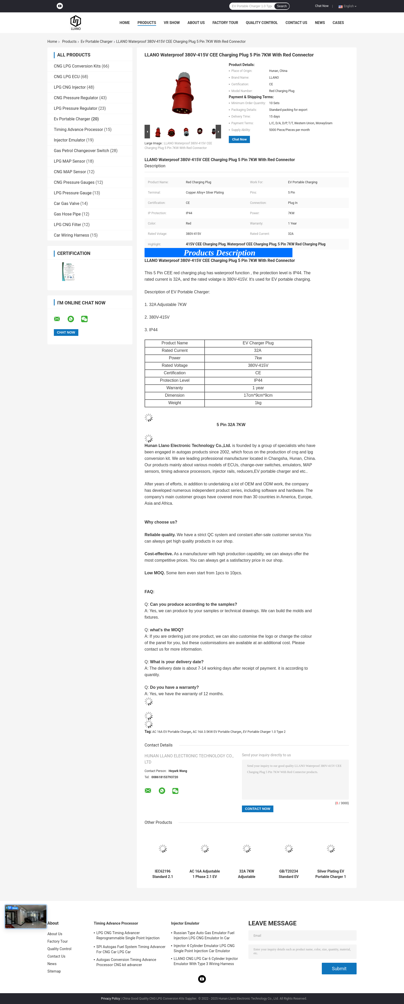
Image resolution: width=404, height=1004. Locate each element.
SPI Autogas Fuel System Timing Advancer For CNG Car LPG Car (130, 949)
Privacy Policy (110, 998)
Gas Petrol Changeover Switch (81, 150)
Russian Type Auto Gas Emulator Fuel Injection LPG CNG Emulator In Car (204, 935)
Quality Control (262, 23)
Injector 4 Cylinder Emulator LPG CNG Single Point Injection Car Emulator (204, 948)
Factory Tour (225, 23)
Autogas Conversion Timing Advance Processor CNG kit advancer (126, 962)
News (320, 23)
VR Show (172, 23)
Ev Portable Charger (96, 41)
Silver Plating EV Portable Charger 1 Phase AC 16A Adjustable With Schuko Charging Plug (330, 874)
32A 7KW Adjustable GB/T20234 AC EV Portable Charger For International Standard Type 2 (247, 874)
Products (147, 23)
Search (282, 6)
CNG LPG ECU (67, 76)
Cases (338, 23)
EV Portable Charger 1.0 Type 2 (264, 732)
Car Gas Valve (66, 203)
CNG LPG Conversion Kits (77, 66)
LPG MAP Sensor (69, 161)
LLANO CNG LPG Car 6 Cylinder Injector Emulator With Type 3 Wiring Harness (206, 961)
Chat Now (322, 6)
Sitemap (54, 971)
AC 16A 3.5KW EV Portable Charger (217, 732)
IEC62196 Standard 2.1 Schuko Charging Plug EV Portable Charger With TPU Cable (162, 874)
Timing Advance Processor (78, 129)
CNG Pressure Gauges (74, 182)
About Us (196, 23)
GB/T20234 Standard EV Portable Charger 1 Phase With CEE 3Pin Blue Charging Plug (288, 874)
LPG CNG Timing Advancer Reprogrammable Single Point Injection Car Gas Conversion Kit (127, 936)
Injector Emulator (69, 140)
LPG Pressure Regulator (75, 108)
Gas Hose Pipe (67, 214)
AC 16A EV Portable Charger (171, 732)
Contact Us (296, 23)
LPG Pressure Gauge (72, 192)
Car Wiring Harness (71, 235)
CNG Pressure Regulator (76, 97)
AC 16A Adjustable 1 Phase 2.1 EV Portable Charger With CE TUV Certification (204, 874)
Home (125, 23)
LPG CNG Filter (67, 224)
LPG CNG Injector (70, 87)
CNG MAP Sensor (70, 171)
